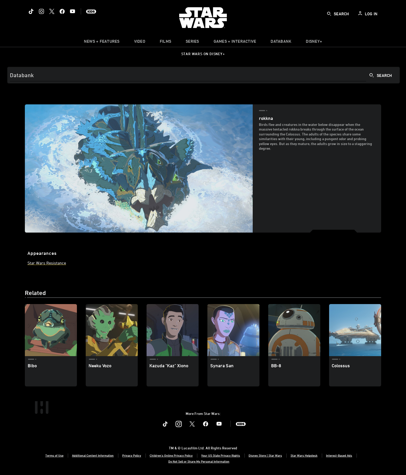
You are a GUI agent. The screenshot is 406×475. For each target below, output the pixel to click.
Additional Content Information (93, 455)
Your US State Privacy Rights (220, 455)
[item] (102, 42)
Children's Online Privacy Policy (171, 455)
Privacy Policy (131, 455)
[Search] (203, 75)
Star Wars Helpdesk (304, 455)
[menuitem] (140, 42)
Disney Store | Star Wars (265, 455)
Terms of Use (54, 455)
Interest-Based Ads (339, 455)
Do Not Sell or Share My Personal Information (198, 461)
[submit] (329, 14)
